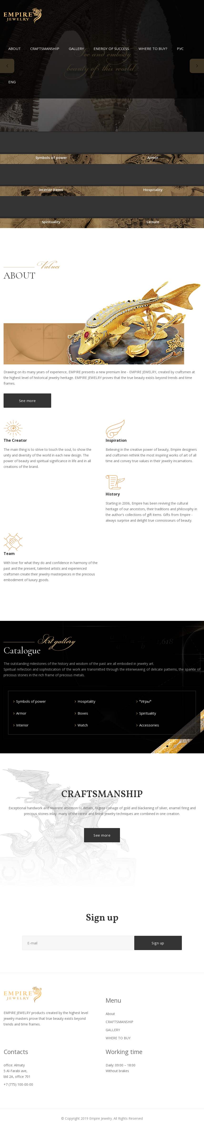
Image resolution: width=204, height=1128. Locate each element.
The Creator (15, 440)
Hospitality (153, 189)
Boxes (83, 713)
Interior (22, 725)
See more (27, 400)
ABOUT (14, 48)
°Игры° (145, 701)
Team (9, 553)
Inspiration (116, 440)
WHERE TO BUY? (153, 48)
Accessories (149, 725)
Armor (152, 157)
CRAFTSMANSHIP (44, 48)
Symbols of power (51, 157)
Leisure (153, 221)
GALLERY (76, 48)
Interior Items (51, 189)
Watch (83, 725)
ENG (12, 81)
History (113, 494)
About (110, 1013)
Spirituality (51, 221)
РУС (180, 48)
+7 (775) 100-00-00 (18, 1084)
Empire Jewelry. (101, 1118)
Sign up (158, 943)
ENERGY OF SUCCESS (111, 48)
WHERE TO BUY (118, 1038)
